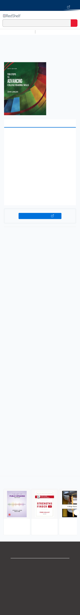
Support (40, 571)
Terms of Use (40, 586)
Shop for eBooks (40, 563)
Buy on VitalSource (40, 216)
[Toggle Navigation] (74, 15)
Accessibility (40, 601)
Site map (40, 608)
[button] (39, 135)
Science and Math (66, 31)
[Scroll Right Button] (77, 512)
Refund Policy (40, 593)
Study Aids (45, 31)
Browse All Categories (17, 31)
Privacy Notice (40, 578)
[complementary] (40, 506)
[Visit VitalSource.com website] (40, 5)
